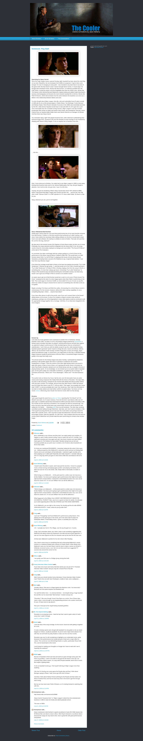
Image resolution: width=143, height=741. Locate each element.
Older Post (81, 730)
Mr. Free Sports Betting (41, 612)
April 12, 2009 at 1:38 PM (41, 618)
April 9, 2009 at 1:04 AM (41, 571)
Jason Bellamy (38, 463)
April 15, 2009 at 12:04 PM (41, 650)
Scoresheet (78, 341)
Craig (35, 513)
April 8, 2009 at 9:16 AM (41, 460)
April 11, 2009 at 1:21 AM (41, 608)
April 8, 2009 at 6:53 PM (41, 522)
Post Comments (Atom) (62, 735)
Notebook (39, 425)
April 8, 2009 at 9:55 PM (41, 552)
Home (59, 730)
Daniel (36, 622)
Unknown (37, 433)
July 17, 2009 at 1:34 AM (41, 720)
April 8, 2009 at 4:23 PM (41, 509)
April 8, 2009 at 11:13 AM (41, 483)
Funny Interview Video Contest (43, 564)
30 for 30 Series (49, 38)
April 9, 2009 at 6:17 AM (41, 581)
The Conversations (63, 38)
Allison (36, 556)
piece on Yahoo (56, 398)
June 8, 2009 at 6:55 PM (41, 706)
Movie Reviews (36, 38)
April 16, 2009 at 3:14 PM (41, 688)
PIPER (36, 654)
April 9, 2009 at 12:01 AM (41, 561)
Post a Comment (39, 724)
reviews (37, 390)
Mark (35, 585)
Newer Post (36, 730)
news (54, 407)
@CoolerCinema (98, 47)
